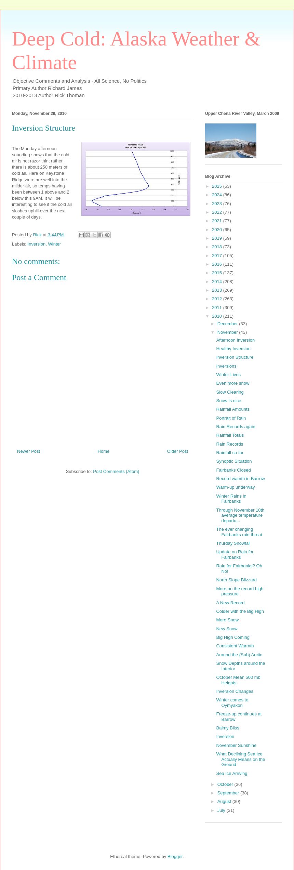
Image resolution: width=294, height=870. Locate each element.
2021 (217, 220)
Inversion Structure (234, 357)
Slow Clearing (229, 392)
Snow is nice (228, 400)
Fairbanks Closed (233, 470)
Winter (54, 244)
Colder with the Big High (240, 611)
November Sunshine (236, 745)
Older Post (177, 451)
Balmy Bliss (227, 727)
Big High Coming (233, 637)
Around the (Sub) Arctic (239, 654)
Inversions (226, 366)
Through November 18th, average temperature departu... (241, 515)
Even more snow (232, 383)
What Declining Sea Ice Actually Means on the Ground (240, 759)
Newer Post (28, 451)
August (224, 801)
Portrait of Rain (231, 418)
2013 (217, 290)
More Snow (227, 619)
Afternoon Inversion (235, 340)
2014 (217, 281)
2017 (217, 255)
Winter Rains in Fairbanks (231, 498)
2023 (217, 203)
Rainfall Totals (230, 435)
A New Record (230, 602)
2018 (217, 246)
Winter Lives (228, 374)
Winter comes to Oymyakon (232, 702)
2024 (217, 194)
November (228, 332)
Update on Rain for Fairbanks (234, 554)
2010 (217, 316)
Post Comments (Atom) (116, 471)
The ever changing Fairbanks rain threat (239, 532)
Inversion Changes (234, 691)
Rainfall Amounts (233, 409)
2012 (217, 298)
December (228, 323)
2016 (217, 264)
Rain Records (229, 444)
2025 (217, 186)
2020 (217, 229)
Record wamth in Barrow (240, 478)
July (222, 810)
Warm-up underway (235, 487)
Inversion (37, 244)
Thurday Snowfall (233, 543)
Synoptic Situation (234, 461)
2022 (217, 212)
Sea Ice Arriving (231, 773)
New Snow (226, 628)
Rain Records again (235, 426)
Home (104, 451)
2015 (217, 272)
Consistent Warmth (235, 645)
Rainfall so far (229, 452)
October (226, 784)
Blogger (175, 856)
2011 (217, 307)
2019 (217, 238)
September (228, 792)
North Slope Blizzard (236, 579)
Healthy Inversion (233, 348)
